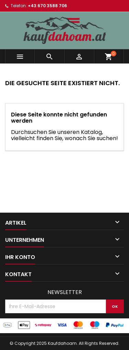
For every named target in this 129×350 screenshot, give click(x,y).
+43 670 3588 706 (47, 6)
